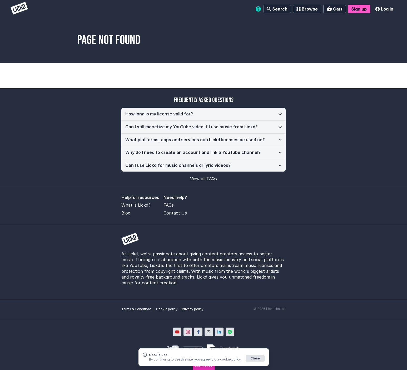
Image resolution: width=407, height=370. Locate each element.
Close (255, 358)
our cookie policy (227, 359)
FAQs (168, 205)
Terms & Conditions (136, 309)
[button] (203, 114)
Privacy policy (193, 309)
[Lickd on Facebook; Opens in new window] (198, 332)
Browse (307, 9)
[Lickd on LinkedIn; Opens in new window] (219, 332)
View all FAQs (203, 178)
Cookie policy (166, 309)
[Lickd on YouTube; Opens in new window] (177, 332)
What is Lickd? (135, 205)
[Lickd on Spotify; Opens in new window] (230, 332)
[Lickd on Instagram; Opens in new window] (187, 332)
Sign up (359, 9)
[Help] (258, 9)
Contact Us (175, 213)
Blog (125, 213)
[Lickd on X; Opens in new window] (209, 332)
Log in (384, 9)
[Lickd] (19, 9)
